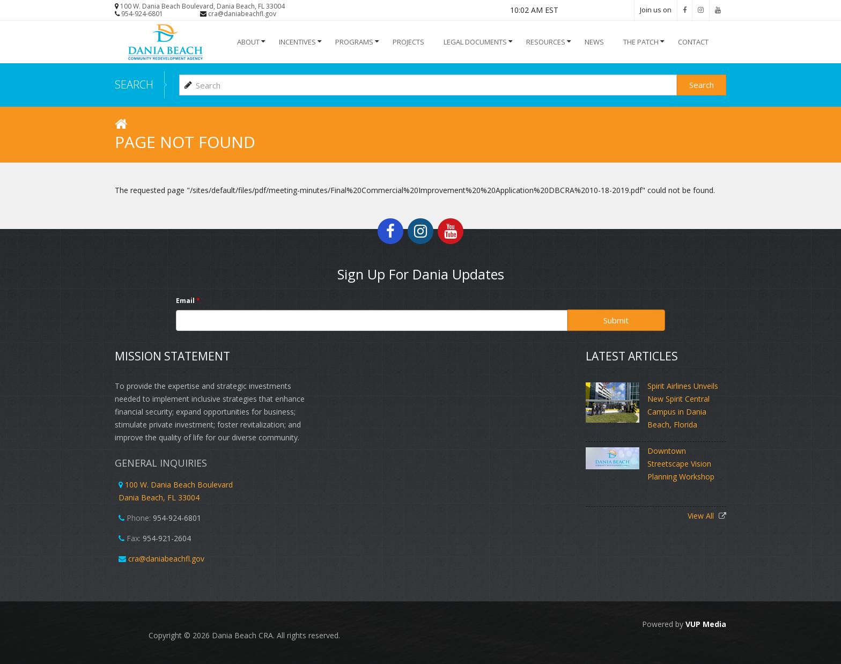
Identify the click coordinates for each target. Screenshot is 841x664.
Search (701, 84)
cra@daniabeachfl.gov (242, 13)
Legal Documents (475, 42)
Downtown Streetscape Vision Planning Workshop (680, 464)
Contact (693, 42)
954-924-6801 (142, 13)
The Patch (641, 42)
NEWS (594, 42)
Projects (408, 42)
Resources (545, 42)
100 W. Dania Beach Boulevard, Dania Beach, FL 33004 (202, 6)
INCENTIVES (297, 42)
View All (702, 516)
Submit (616, 320)
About (248, 42)
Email (188, 300)
